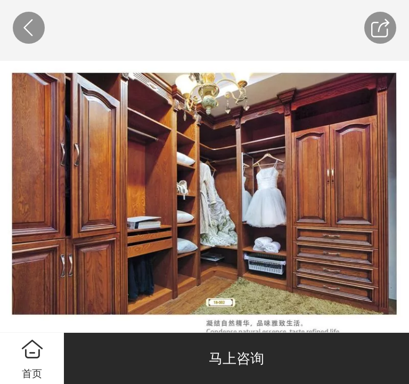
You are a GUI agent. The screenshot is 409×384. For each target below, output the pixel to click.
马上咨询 (236, 358)
